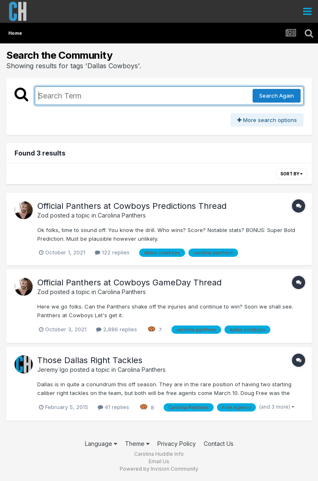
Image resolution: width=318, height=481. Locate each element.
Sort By (291, 173)
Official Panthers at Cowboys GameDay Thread (129, 282)
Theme (137, 443)
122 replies (112, 252)
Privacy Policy (176, 443)
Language (101, 443)
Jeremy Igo (52, 369)
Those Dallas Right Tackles (89, 360)
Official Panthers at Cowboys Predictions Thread (131, 206)
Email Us (159, 461)
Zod (42, 215)
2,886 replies (116, 329)
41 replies (113, 407)
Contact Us (219, 443)
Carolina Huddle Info (159, 454)
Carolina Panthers (122, 215)
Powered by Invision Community (159, 469)
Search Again (276, 95)
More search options (267, 120)
